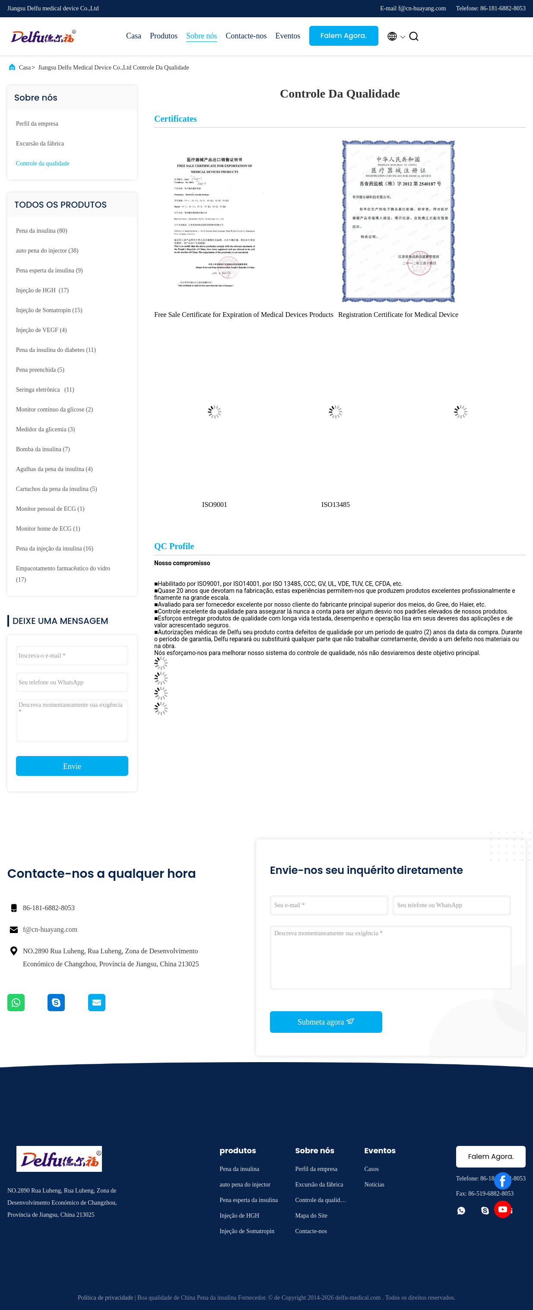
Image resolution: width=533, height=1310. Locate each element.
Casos (371, 1169)
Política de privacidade (105, 1297)
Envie (72, 766)
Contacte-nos (246, 36)
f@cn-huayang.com (50, 929)
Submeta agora (326, 1021)
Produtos (164, 36)
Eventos (288, 36)
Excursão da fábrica (40, 143)
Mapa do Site (311, 1215)
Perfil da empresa (37, 123)
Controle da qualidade (43, 163)
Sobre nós (201, 36)
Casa (133, 36)
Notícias (374, 1184)
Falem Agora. (343, 36)
